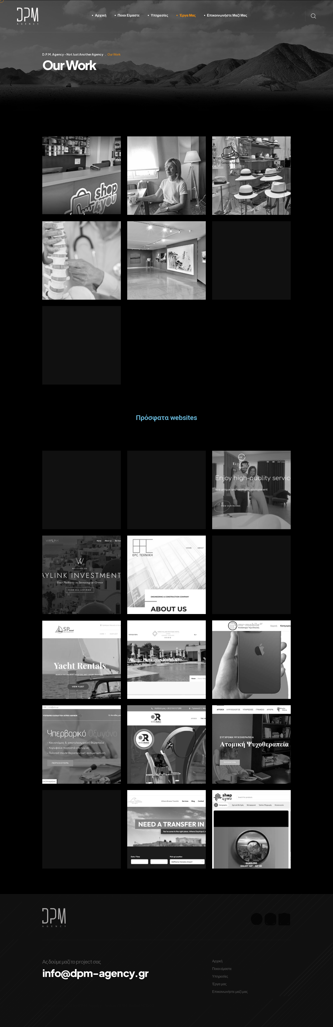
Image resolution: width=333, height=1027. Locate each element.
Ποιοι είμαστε (129, 15)
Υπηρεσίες (159, 15)
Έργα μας (187, 15)
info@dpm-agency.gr (106, 974)
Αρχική (100, 15)
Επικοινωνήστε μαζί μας (227, 15)
